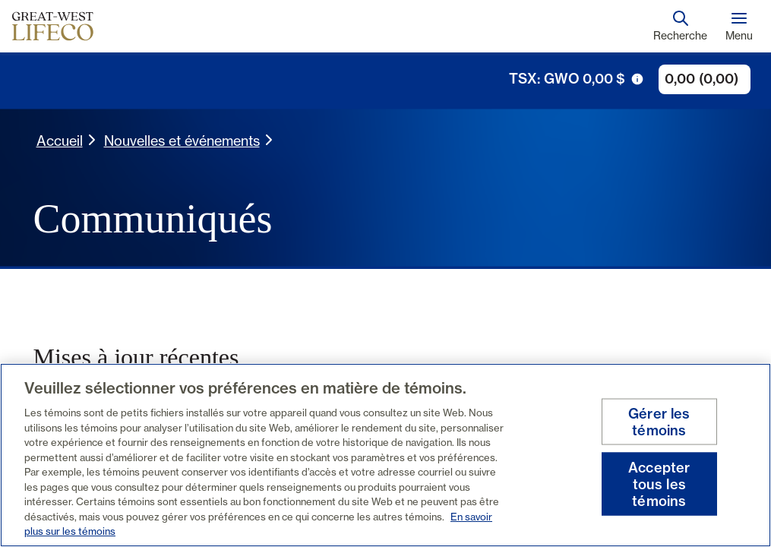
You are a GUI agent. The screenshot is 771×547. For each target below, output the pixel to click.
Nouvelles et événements (182, 140)
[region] (385, 455)
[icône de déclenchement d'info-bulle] (637, 79)
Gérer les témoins (659, 422)
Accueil (59, 140)
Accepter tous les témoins (659, 484)
